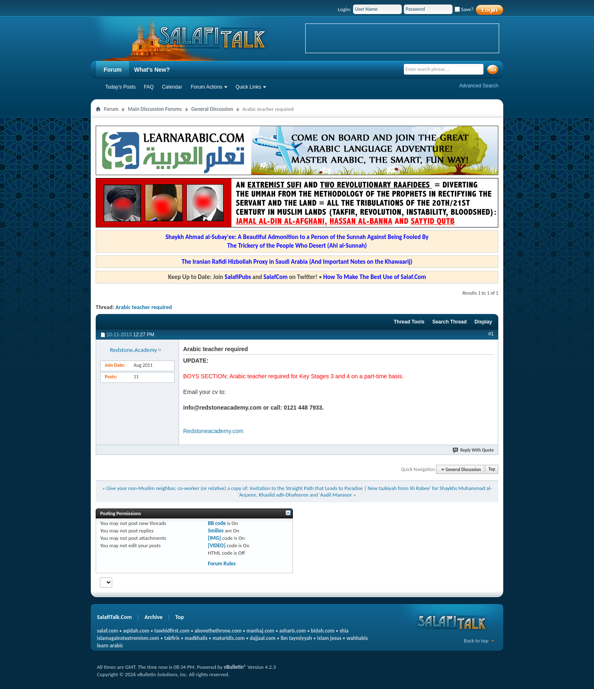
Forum (113, 69)
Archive (153, 617)
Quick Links (248, 87)
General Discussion (212, 109)
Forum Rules (222, 563)
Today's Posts (120, 87)
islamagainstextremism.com (128, 638)
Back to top (476, 640)
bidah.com (323, 631)
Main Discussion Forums (155, 109)
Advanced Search (478, 86)
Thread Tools (409, 322)
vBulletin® (235, 667)
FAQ (149, 87)
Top (491, 469)
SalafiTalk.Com (114, 617)
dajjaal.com (263, 638)
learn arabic (110, 645)
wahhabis (357, 638)
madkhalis (196, 638)
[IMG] (214, 538)
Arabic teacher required (144, 307)
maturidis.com (228, 638)
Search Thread (449, 322)
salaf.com (107, 631)
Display (483, 322)
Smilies (216, 530)
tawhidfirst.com (171, 631)
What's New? (152, 69)
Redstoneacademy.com (213, 431)
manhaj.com (260, 631)
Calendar (172, 87)
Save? (464, 9)
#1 (491, 334)
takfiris (171, 638)
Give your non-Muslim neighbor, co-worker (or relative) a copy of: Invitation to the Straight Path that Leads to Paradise (234, 488)
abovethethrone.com (218, 631)
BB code (217, 523)
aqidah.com (136, 631)
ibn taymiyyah (296, 638)
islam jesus (329, 638)
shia (344, 631)
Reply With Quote (473, 450)
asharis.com (292, 631)
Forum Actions (206, 87)
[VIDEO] (217, 545)
